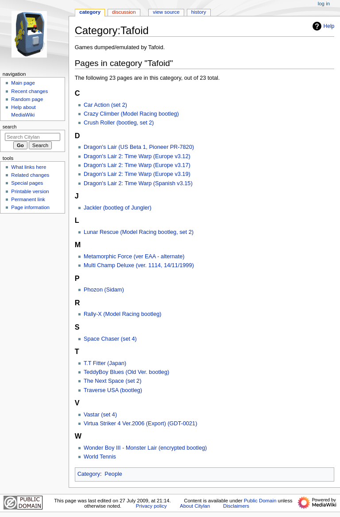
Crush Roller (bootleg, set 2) (119, 123)
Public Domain (260, 500)
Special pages (27, 183)
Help (322, 26)
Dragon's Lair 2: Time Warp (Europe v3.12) (137, 156)
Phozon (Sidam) (104, 290)
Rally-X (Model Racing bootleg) (123, 314)
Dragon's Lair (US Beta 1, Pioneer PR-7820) (139, 147)
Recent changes (29, 91)
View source (166, 12)
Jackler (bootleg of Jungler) (117, 208)
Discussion (123, 12)
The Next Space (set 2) (112, 381)
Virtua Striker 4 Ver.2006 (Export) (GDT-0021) (140, 423)
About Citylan (195, 506)
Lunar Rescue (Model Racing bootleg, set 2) (138, 232)
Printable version (30, 191)
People (113, 474)
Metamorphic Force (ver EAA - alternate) (134, 256)
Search (10, 126)
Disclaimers (236, 506)
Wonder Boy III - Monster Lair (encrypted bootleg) (145, 448)
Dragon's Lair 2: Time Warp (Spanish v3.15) (138, 183)
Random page (27, 99)
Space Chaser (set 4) (110, 339)
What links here (28, 167)
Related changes (30, 175)
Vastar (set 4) (100, 415)
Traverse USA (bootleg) (113, 390)
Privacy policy (151, 506)
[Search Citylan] (32, 137)
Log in (324, 3)
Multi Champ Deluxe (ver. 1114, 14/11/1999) (139, 265)
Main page (23, 83)
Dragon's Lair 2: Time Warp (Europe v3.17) (137, 165)
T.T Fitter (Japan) (105, 363)
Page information (30, 207)
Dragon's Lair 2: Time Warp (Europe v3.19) (137, 174)
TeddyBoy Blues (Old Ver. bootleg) (126, 372)
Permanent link (28, 199)
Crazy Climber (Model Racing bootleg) (131, 114)
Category (88, 474)
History (198, 12)
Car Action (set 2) (105, 105)
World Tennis (100, 457)
